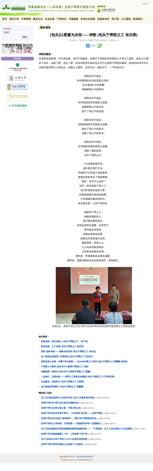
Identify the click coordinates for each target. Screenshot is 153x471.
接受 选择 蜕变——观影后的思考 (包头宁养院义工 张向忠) (68, 351)
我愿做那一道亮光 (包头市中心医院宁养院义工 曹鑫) (66, 371)
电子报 (115, 19)
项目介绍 (14, 19)
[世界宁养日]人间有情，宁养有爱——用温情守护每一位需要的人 (71, 423)
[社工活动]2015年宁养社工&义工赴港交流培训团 (64, 439)
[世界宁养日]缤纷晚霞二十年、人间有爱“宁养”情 (64, 434)
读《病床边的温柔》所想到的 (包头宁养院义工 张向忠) (67, 356)
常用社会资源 (87, 19)
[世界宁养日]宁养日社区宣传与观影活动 (60, 403)
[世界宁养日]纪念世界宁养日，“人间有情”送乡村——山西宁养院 (71, 413)
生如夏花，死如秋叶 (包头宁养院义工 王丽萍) (62, 381)
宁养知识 (61, 19)
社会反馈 (50, 19)
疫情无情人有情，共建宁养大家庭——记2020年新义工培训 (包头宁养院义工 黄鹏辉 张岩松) (84, 361)
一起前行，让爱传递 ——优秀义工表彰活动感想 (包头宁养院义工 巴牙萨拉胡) (78, 376)
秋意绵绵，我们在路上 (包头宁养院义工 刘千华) (64, 341)
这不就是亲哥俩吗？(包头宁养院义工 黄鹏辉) (62, 386)
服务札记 (38, 19)
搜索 (24, 37)
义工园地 (126, 19)
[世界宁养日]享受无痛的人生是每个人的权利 (62, 444)
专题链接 (73, 19)
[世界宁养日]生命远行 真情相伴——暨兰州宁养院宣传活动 (68, 418)
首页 (4, 19)
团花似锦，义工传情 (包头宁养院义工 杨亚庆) (62, 346)
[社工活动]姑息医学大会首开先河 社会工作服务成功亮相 (67, 397)
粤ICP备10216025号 (85, 457)
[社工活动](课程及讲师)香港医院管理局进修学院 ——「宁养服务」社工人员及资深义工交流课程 (86, 428)
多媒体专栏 (103, 19)
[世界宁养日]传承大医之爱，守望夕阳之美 (61, 408)
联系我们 (138, 19)
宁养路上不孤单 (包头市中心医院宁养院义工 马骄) (64, 366)
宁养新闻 (26, 19)
